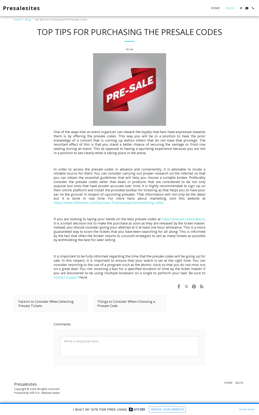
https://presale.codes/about (183, 219)
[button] (241, 8)
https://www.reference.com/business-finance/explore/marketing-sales (108, 202)
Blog (28, 19)
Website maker (50, 393)
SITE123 (34, 393)
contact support (66, 277)
